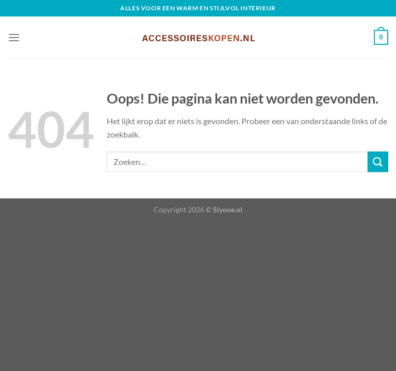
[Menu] (14, 37)
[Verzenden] (378, 161)
